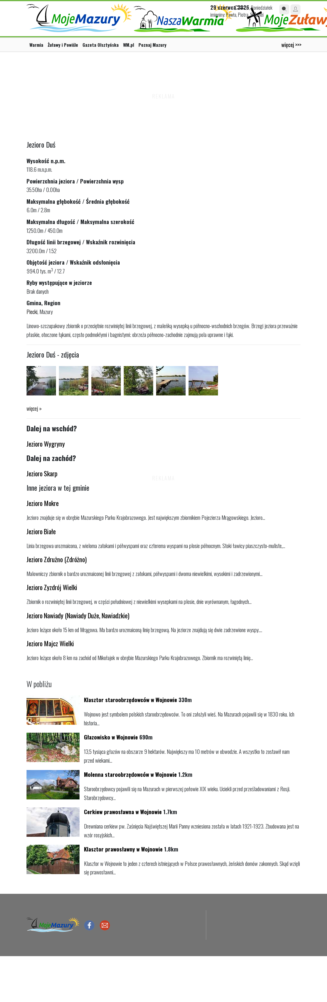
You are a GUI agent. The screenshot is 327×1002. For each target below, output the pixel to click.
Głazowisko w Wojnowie (111, 737)
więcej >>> (291, 45)
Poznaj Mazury (152, 44)
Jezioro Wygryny (46, 443)
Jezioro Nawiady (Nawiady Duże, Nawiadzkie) (78, 615)
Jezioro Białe (41, 531)
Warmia (36, 44)
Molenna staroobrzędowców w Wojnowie (130, 774)
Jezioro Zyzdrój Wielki (52, 587)
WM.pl (128, 44)
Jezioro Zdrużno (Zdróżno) (57, 559)
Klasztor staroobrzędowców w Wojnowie (130, 700)
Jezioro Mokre (43, 503)
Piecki (32, 311)
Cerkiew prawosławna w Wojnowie (123, 812)
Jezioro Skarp (42, 473)
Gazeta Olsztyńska (100, 44)
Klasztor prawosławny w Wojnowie (123, 849)
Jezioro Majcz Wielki (50, 643)
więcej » (34, 408)
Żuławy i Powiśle (63, 44)
